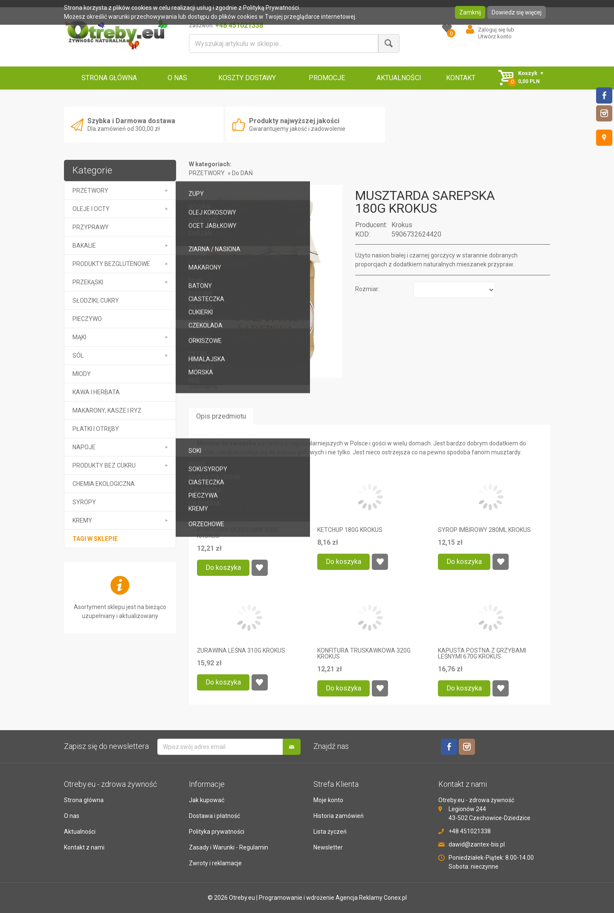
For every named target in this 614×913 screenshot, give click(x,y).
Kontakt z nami (84, 847)
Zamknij (470, 12)
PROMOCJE (327, 78)
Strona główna (84, 800)
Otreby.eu (242, 897)
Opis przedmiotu (221, 416)
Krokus (401, 225)
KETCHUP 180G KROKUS (349, 529)
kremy (82, 520)
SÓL (78, 355)
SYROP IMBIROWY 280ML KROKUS (484, 529)
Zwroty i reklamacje (215, 863)
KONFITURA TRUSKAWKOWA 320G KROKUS (364, 653)
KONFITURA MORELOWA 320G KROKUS (237, 532)
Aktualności (80, 831)
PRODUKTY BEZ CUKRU (104, 465)
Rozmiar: (367, 289)
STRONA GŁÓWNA (109, 78)
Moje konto (328, 800)
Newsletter (328, 847)
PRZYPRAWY (90, 227)
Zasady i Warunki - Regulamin (228, 847)
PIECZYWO (87, 318)
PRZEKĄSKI (87, 282)
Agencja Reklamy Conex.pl (371, 897)
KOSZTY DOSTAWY (247, 78)
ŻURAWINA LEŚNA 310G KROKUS (241, 650)
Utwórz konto (495, 36)
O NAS (177, 78)
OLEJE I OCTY (91, 208)
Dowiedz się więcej (517, 12)
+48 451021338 (470, 831)
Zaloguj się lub (496, 29)
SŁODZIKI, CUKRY (95, 300)
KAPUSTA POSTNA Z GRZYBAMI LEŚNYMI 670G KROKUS (482, 653)
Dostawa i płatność (214, 815)
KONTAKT (460, 78)
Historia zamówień (338, 815)
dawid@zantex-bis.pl (477, 844)
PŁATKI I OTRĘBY (95, 428)
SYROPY (84, 502)
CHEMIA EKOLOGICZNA (103, 483)
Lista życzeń (330, 831)
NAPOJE (84, 447)
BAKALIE (84, 245)
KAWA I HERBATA (96, 392)
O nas (71, 815)
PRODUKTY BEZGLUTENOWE (111, 263)
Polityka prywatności (216, 831)
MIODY (81, 373)
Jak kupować (206, 800)
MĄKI (79, 337)
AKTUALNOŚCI (399, 78)
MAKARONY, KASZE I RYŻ (106, 410)
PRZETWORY (90, 190)
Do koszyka (223, 567)
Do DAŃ (242, 173)
